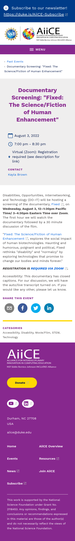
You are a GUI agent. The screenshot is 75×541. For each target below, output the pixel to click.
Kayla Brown (17, 174)
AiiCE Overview (51, 446)
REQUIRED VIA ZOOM (47, 268)
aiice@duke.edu (19, 432)
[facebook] (23, 308)
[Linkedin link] (28, 403)
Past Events (15, 61)
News (11, 471)
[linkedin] (49, 308)
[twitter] (36, 308)
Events (12, 458)
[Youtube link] (13, 403)
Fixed (55, 204)
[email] (9, 308)
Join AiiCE (47, 471)
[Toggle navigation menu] (37, 49)
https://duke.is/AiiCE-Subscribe (34, 14)
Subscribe (15, 483)
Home (11, 446)
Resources (47, 458)
